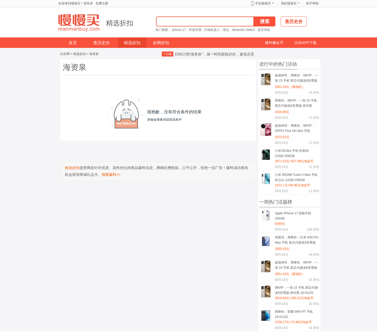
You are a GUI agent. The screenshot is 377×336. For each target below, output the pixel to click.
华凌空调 (195, 30)
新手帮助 (312, 3)
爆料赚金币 (274, 43)
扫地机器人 (212, 30)
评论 (314, 92)
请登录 (88, 3)
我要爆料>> (111, 174)
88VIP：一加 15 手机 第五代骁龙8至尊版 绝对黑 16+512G (296, 290)
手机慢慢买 (263, 3)
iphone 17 (179, 30)
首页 (73, 43)
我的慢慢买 (289, 3)
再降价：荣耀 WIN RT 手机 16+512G (294, 314)
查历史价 (101, 43)
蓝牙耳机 (264, 30)
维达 (226, 30)
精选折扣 (119, 23)
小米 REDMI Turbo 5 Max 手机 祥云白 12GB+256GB (296, 177)
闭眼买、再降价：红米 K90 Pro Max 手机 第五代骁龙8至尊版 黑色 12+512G (297, 241)
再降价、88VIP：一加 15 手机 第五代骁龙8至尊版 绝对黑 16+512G (296, 104)
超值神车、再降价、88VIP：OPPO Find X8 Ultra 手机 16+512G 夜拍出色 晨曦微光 (295, 129)
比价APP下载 (306, 43)
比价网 (65, 54)
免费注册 (102, 3)
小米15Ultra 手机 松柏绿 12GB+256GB (292, 153)
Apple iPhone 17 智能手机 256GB (293, 215)
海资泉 (94, 54)
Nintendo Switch (243, 30)
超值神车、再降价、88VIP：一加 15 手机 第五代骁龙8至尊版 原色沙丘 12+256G (296, 79)
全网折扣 (161, 43)
